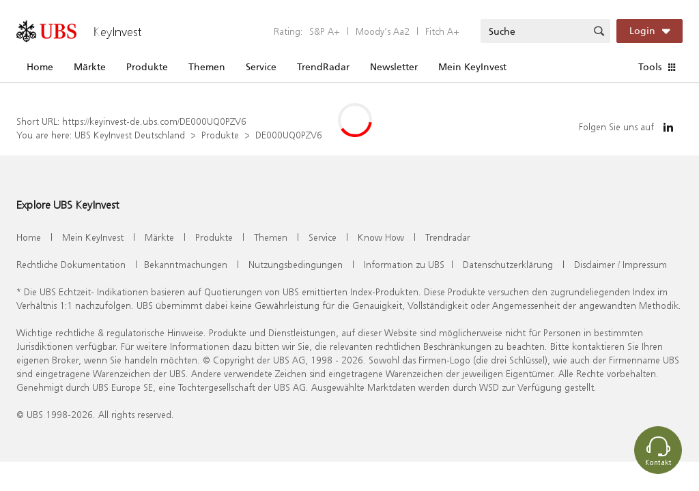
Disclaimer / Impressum (620, 264)
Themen (206, 67)
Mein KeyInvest (472, 67)
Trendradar (447, 236)
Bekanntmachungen (185, 264)
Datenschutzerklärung (508, 264)
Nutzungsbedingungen (295, 264)
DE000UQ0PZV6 (288, 134)
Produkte (147, 67)
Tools (649, 67)
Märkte (90, 67)
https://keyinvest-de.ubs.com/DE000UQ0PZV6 (154, 121)
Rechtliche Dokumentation (71, 264)
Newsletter (394, 67)
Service (261, 67)
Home (40, 67)
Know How (381, 236)
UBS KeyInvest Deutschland (129, 134)
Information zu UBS (404, 264)
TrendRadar (323, 67)
